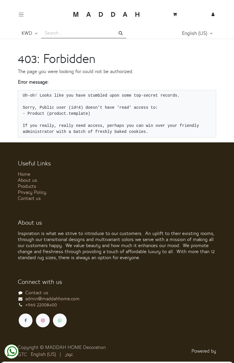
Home (24, 174)
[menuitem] (43, 354)
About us (27, 180)
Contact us (29, 198)
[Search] (120, 33)
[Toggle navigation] (21, 14)
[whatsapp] (60, 320)
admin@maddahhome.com (52, 299)
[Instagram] (43, 320)
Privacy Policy (32, 192)
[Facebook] (25, 320)
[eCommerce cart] (175, 14)
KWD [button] (28, 33)
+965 (41, 305)
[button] (197, 34)
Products (27, 186)
